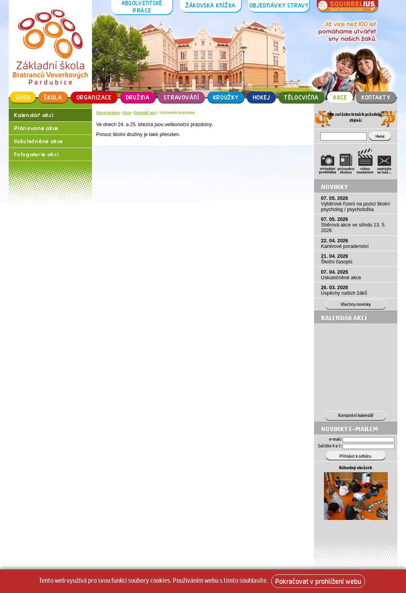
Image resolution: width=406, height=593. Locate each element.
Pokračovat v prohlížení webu (318, 581)
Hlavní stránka (108, 112)
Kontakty (376, 97)
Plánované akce (36, 128)
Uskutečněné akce (38, 142)
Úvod (23, 97)
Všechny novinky (356, 304)
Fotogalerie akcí (36, 155)
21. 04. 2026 (357, 259)
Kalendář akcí (33, 115)
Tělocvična (301, 97)
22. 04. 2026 (357, 243)
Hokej (261, 97)
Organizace (94, 97)
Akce (340, 97)
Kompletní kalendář (355, 415)
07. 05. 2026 (357, 203)
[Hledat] (345, 136)
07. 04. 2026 (357, 274)
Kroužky (226, 97)
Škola (53, 97)
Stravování (181, 97)
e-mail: (335, 438)
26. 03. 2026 (357, 290)
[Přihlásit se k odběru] (355, 455)
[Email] (369, 439)
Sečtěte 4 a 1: (330, 445)
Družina (138, 97)
